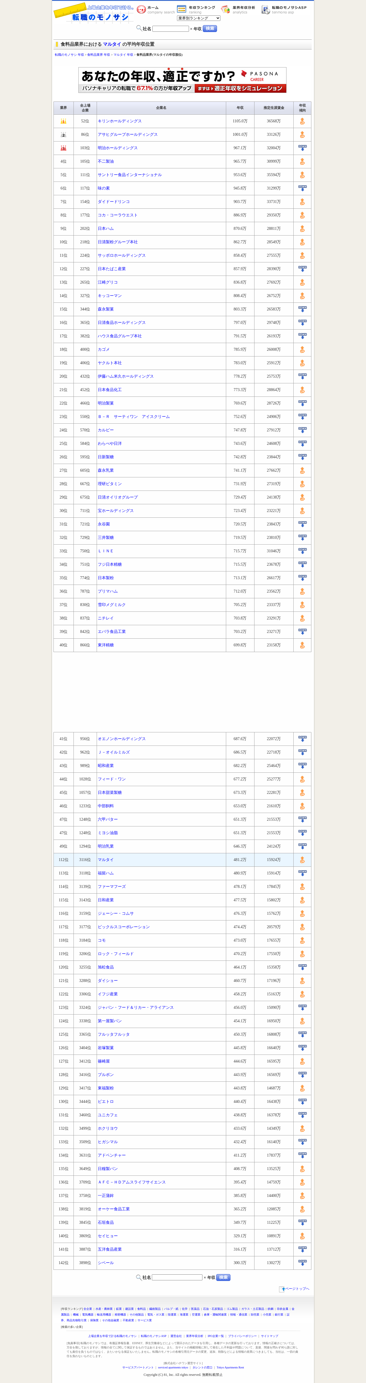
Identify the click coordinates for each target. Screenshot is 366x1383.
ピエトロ (106, 1101)
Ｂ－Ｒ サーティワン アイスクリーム (134, 416)
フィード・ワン (112, 779)
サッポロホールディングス (122, 255)
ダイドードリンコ (114, 202)
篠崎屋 (104, 1061)
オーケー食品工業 (114, 1209)
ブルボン (106, 1075)
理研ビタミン (110, 484)
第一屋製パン (110, 1021)
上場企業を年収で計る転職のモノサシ (112, 1336)
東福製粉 (106, 1088)
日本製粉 (106, 578)
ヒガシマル (108, 1142)
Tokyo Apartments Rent (230, 1367)
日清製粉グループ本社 (118, 242)
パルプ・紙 (171, 1308)
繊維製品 (155, 1308)
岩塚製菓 (106, 1048)
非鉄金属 (282, 1308)
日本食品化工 (110, 390)
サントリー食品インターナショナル (130, 175)
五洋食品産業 (110, 1249)
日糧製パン (108, 1169)
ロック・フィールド (116, 954)
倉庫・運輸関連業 (215, 1314)
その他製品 (137, 1314)
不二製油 (106, 161)
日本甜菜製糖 (110, 792)
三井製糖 (106, 537)
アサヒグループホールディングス (128, 134)
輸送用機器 (104, 1314)
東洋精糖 (106, 645)
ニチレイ (106, 618)
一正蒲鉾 (106, 1195)
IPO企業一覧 (216, 1336)
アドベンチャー (112, 1155)
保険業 (94, 1320)
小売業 (267, 1314)
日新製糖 (106, 457)
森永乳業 (106, 470)
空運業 (196, 1314)
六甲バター (108, 819)
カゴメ (104, 349)
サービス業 (145, 1320)
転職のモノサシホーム (157, 9)
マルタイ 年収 (123, 54)
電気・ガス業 (155, 1314)
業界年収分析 (241, 9)
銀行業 (279, 1314)
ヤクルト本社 (110, 363)
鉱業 (119, 1308)
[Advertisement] (183, 62)
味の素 (104, 188)
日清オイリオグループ (118, 497)
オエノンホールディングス (122, 739)
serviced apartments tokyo (173, 1367)
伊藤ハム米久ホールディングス (126, 376)
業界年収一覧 (197, 9)
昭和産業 (106, 766)
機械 (76, 1314)
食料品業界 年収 (98, 54)
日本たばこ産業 (112, 269)
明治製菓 (106, 403)
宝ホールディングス (116, 511)
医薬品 (195, 1308)
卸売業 (255, 1314)
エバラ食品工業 (112, 631)
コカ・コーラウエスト (118, 215)
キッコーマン (110, 296)
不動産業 (128, 1320)
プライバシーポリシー (242, 1336)
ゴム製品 (232, 1308)
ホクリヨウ (108, 1128)
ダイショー (108, 981)
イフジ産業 (108, 994)
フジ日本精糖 (110, 564)
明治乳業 (106, 846)
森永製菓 (106, 309)
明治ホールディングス (118, 148)
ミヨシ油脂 (108, 833)
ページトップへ (294, 1289)
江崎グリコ (108, 282)
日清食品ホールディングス (122, 322)
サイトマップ (269, 1336)
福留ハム (106, 873)
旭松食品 (106, 967)
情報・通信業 (238, 1314)
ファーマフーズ (112, 886)
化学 (185, 1308)
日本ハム (106, 228)
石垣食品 (106, 1222)
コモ (102, 940)
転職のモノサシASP (285, 9)
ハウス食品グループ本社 (120, 336)
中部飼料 (106, 806)
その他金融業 (110, 1320)
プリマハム (108, 591)
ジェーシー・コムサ (116, 913)
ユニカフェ (108, 1115)
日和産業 (106, 900)
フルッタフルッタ (114, 1034)
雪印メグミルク (112, 605)
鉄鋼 (270, 1308)
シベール (106, 1263)
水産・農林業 (104, 1308)
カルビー (106, 430)
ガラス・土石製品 (252, 1308)
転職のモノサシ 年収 (69, 54)
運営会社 (176, 1336)
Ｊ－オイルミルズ (114, 752)
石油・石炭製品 (213, 1308)
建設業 (129, 1308)
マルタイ (112, 44)
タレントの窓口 (202, 1367)
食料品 (141, 1308)
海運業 (184, 1314)
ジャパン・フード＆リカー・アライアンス (136, 1007)
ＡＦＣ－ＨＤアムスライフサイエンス (132, 1182)
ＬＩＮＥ (106, 551)
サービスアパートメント (138, 1367)
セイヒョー (108, 1236)
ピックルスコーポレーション (124, 927)
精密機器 (120, 1314)
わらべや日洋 (110, 443)
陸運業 (172, 1314)
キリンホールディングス (120, 121)
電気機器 (88, 1314)
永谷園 (104, 524)
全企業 (87, 1308)
